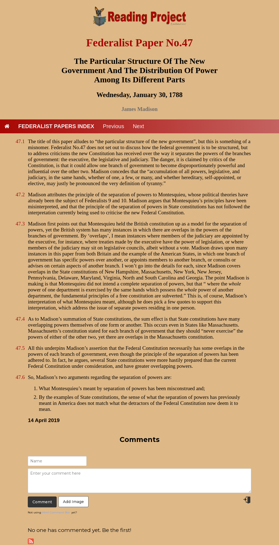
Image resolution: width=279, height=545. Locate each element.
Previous (113, 126)
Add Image (73, 501)
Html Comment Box (56, 512)
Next (138, 126)
